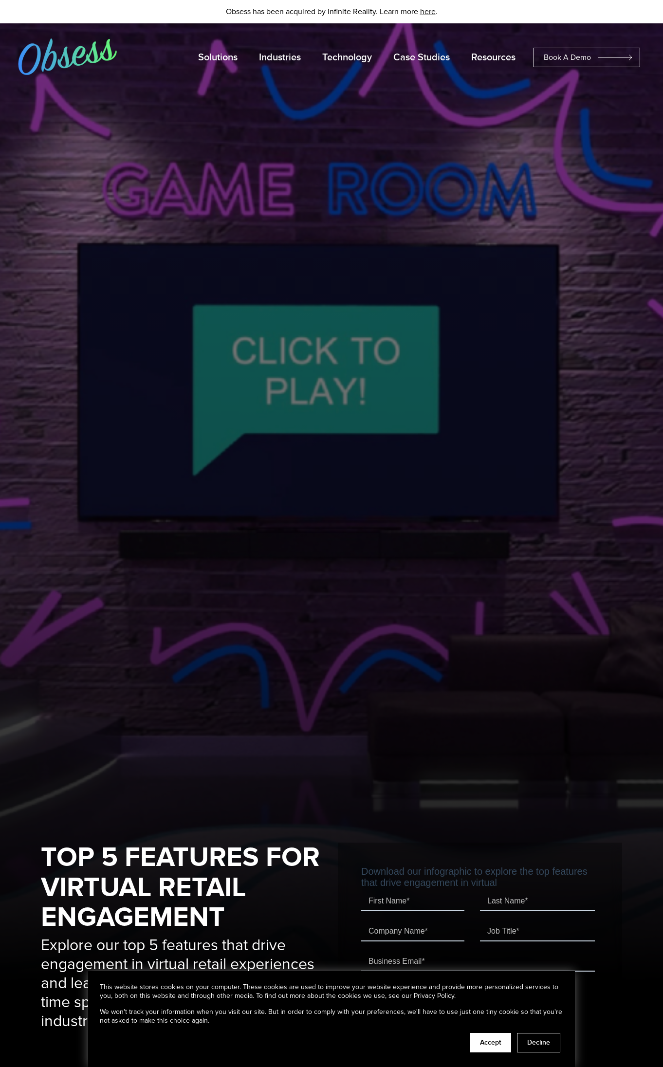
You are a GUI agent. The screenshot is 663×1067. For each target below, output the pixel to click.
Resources (493, 57)
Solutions (218, 57)
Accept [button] (490, 1042)
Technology (347, 57)
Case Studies (421, 57)
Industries (280, 57)
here (428, 12)
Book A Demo (567, 57)
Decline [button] (538, 1042)
